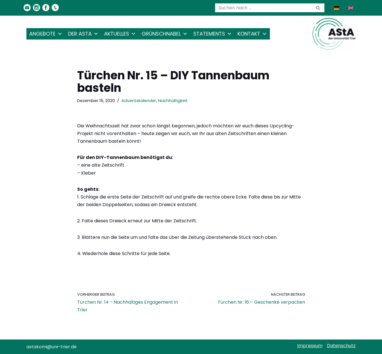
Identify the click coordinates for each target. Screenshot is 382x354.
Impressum (309, 345)
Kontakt (252, 34)
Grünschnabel (165, 34)
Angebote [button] (45, 34)
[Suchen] (263, 7)
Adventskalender (138, 100)
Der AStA (83, 34)
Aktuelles (120, 34)
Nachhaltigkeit (173, 100)
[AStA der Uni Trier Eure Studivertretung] (334, 34)
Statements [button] (212, 34)
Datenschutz (341, 345)
